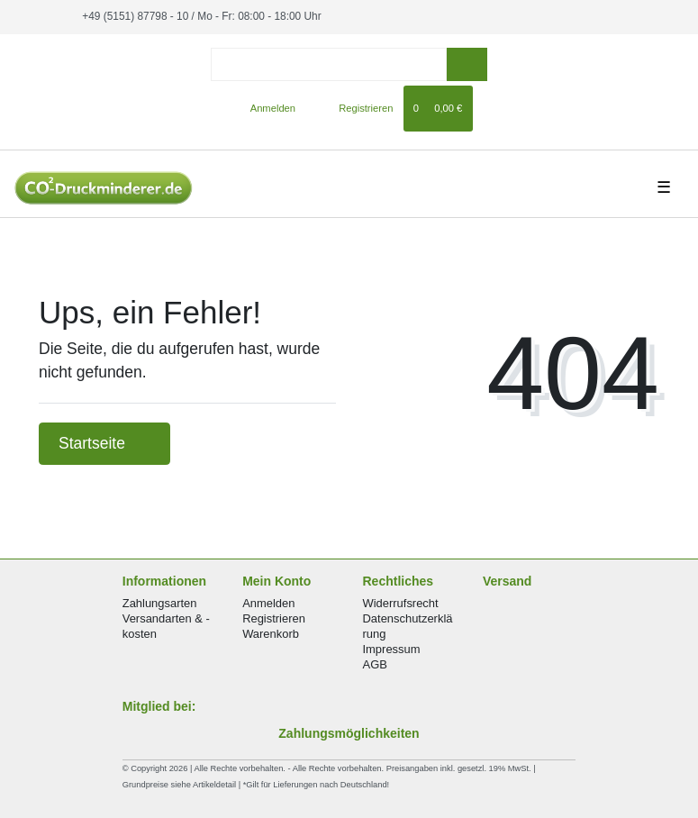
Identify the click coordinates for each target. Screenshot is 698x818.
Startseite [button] (104, 443)
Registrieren (273, 618)
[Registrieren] (355, 108)
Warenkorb (270, 634)
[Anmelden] (265, 108)
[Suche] (467, 64)
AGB (375, 664)
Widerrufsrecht (401, 603)
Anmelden (268, 603)
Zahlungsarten (159, 603)
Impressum (392, 649)
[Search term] (329, 64)
